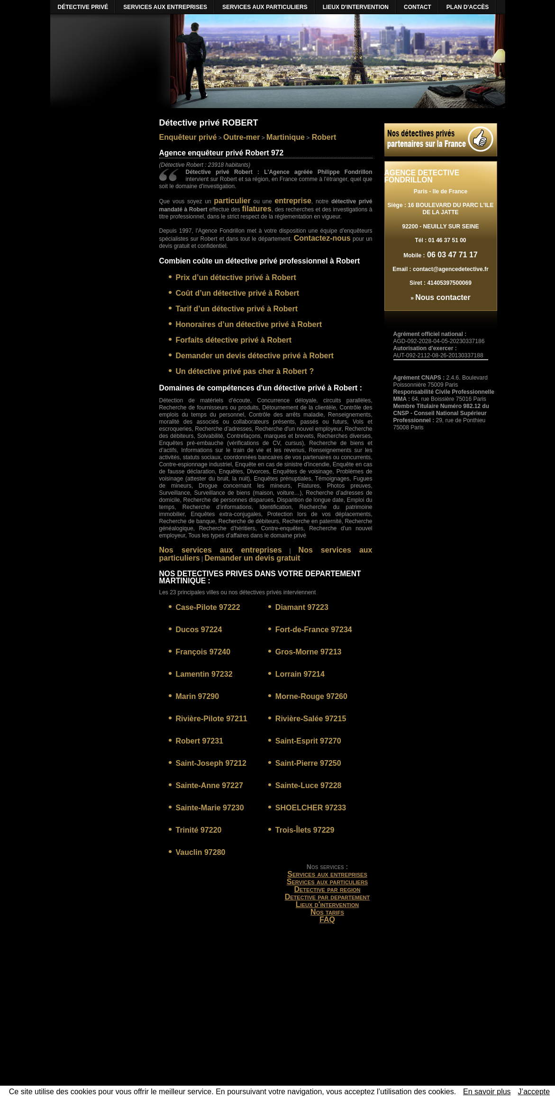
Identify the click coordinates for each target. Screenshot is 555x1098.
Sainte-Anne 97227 (209, 785)
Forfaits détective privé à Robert (234, 340)
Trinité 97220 (199, 830)
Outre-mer (241, 137)
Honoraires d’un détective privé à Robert (249, 324)
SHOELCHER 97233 (310, 808)
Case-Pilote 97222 (208, 607)
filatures (256, 209)
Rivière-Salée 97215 (310, 719)
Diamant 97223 (301, 607)
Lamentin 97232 (204, 674)
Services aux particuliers (327, 882)
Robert (322, 137)
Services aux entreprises (327, 874)
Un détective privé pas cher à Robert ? (245, 371)
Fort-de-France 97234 (313, 630)
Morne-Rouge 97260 (311, 696)
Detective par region (327, 889)
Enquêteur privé (188, 137)
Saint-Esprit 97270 (308, 741)
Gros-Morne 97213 (308, 652)
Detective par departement (327, 897)
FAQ (327, 920)
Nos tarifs (327, 912)
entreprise (292, 201)
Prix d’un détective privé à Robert (236, 277)
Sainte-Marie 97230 (210, 808)
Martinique (285, 137)
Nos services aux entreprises (220, 550)
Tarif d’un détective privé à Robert (237, 309)
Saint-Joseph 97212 (211, 763)
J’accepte (534, 1092)
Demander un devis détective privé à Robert (255, 356)
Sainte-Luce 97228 (308, 785)
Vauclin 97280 (201, 852)
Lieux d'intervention (327, 904)
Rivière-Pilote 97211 (211, 719)
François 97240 (203, 652)
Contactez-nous (322, 238)
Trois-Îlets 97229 (305, 830)
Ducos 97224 (199, 630)
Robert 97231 (200, 741)
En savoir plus (487, 1092)
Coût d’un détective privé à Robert (237, 293)
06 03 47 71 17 (451, 255)
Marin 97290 (197, 696)
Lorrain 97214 (300, 674)
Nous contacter (442, 297)
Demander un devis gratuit (252, 558)
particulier (232, 201)
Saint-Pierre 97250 (308, 763)
